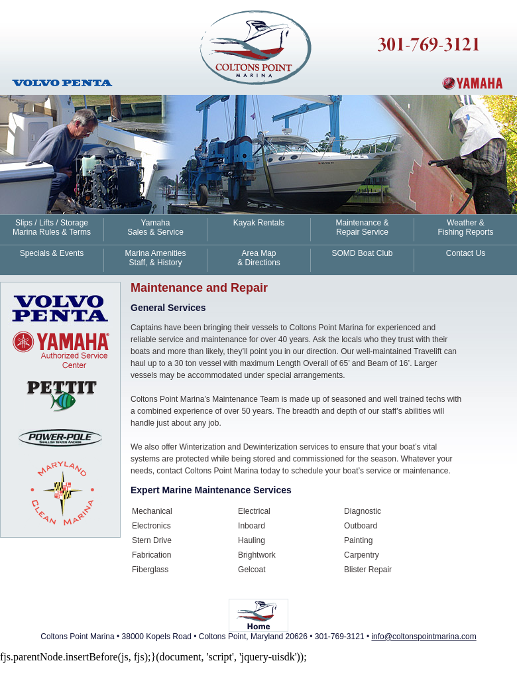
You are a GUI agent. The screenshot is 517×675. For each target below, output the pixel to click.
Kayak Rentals (258, 222)
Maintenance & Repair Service (361, 227)
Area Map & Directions (258, 258)
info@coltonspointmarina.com (423, 636)
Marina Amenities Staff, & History (155, 258)
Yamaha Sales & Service (155, 227)
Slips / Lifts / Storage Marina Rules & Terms (52, 227)
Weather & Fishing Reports (465, 227)
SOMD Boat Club (361, 253)
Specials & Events (52, 253)
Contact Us (465, 253)
